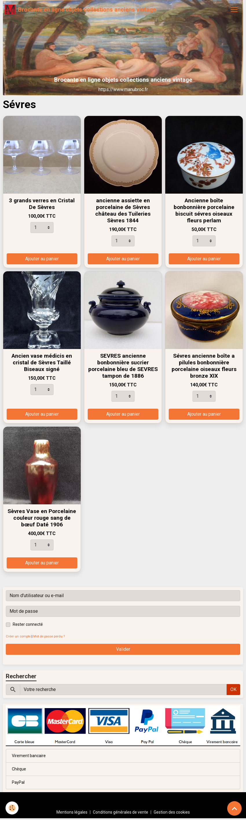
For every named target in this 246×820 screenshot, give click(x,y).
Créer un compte (18, 636)
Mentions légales (71, 812)
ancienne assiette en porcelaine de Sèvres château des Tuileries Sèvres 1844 (122, 210)
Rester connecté (28, 624)
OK (233, 689)
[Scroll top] (234, 808)
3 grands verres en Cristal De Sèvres (42, 203)
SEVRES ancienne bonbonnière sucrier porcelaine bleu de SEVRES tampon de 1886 (123, 365)
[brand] (80, 9)
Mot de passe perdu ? (49, 636)
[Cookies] (12, 807)
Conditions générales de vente (120, 812)
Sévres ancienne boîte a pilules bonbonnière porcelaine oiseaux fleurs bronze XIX (204, 365)
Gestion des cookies (172, 812)
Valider (123, 649)
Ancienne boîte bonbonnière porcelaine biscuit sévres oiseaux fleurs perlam (204, 210)
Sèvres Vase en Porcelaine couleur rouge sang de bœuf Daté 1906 (42, 518)
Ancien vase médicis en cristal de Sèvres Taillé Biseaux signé (42, 362)
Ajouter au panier (42, 258)
